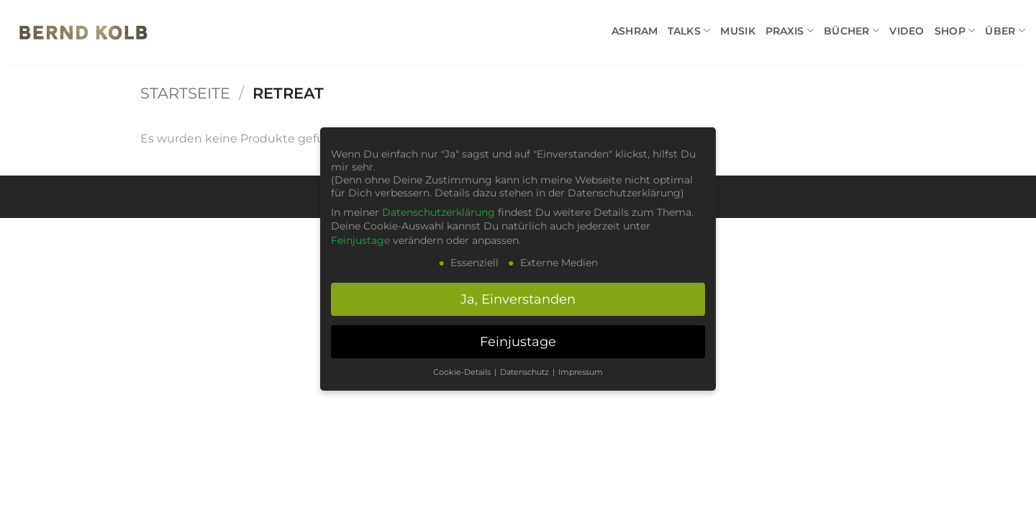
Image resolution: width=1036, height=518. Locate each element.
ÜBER (1005, 30)
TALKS (689, 30)
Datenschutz (525, 372)
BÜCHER (851, 30)
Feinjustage (360, 240)
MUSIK (737, 30)
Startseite (185, 93)
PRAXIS (789, 30)
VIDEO (906, 30)
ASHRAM (635, 30)
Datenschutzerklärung (438, 212)
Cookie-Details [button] (463, 372)
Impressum (580, 372)
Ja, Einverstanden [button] (518, 298)
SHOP (955, 30)
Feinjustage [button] (518, 341)
